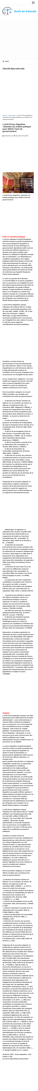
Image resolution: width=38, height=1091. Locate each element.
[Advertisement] (19, 40)
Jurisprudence (12, 115)
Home (4, 115)
